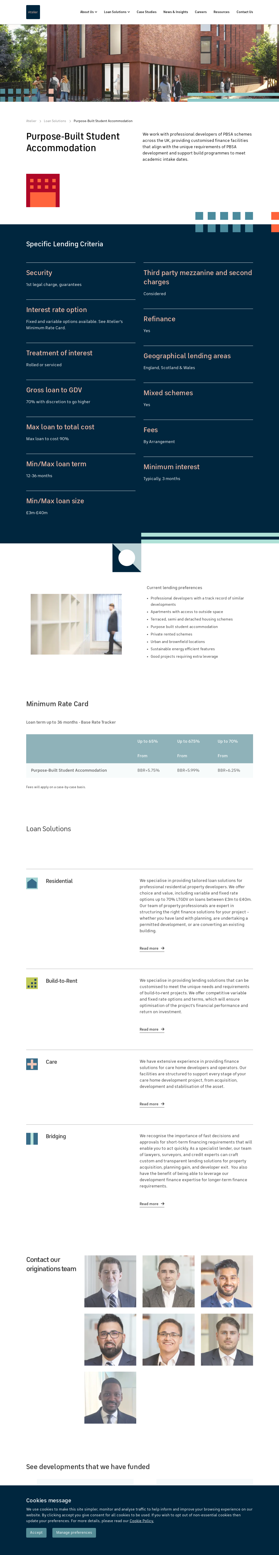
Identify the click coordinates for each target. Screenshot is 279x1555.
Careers (201, 12)
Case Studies (147, 12)
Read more (149, 966)
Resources (222, 12)
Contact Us (245, 12)
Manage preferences (74, 1533)
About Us (87, 12)
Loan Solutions (115, 12)
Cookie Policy (142, 1521)
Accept (36, 1533)
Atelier (31, 121)
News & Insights (175, 12)
